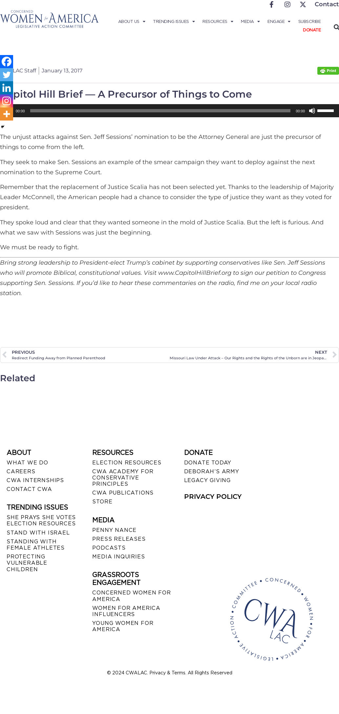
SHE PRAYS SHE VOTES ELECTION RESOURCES (41, 520)
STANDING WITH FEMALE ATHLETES (36, 544)
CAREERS (21, 471)
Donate (312, 30)
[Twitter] (6, 74)
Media (250, 21)
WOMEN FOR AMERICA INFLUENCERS (126, 611)
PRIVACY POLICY (213, 496)
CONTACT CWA (29, 489)
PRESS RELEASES (118, 539)
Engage (278, 21)
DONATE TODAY (208, 463)
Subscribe (309, 21)
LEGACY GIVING (207, 480)
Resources (217, 21)
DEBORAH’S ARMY (211, 471)
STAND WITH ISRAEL (38, 533)
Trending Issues (174, 21)
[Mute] (312, 110)
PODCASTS (108, 548)
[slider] (160, 110)
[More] (6, 114)
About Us (131, 21)
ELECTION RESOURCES (126, 463)
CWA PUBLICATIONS (123, 493)
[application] (169, 110)
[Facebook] (6, 61)
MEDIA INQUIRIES (118, 557)
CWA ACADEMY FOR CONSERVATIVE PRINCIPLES (122, 477)
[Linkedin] (6, 87)
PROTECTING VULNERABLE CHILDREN (27, 563)
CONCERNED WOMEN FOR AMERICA (131, 596)
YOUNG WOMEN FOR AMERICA (122, 626)
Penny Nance (114, 530)
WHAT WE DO (27, 463)
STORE (102, 501)
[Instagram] (6, 100)
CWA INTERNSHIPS (35, 480)
